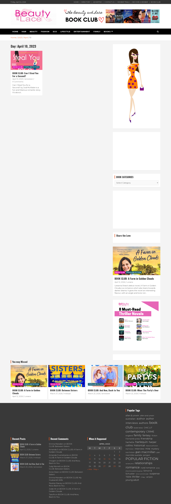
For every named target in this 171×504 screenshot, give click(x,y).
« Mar (89, 469)
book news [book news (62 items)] (138, 428)
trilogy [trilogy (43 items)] (143, 477)
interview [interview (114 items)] (139, 448)
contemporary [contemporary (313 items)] (135, 431)
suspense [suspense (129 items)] (155, 473)
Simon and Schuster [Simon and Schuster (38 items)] (142, 474)
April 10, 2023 (17, 79)
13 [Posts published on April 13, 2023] (104, 459)
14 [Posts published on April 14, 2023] (109, 459)
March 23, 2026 (94, 394)
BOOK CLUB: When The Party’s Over (142, 390)
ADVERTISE (97, 2)
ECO (55, 31)
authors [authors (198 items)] (143, 422)
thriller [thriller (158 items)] (136, 476)
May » (96, 469)
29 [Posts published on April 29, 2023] (114, 466)
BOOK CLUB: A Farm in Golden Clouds (134, 278)
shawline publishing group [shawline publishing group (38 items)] (134, 471)
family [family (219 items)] (138, 435)
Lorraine (130, 282)
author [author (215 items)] (141, 418)
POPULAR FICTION (31, 67)
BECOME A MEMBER (140, 2)
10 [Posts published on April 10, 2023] (90, 459)
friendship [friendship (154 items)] (147, 438)
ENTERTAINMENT (82, 31)
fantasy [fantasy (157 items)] (147, 435)
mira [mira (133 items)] (147, 448)
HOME (76, 2)
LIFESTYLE (65, 31)
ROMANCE (109, 384)
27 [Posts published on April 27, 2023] (104, 466)
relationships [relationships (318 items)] (143, 463)
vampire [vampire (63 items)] (149, 477)
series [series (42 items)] (158, 468)
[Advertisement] (137, 151)
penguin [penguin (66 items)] (146, 455)
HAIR (24, 31)
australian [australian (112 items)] (131, 418)
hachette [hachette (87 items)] (130, 442)
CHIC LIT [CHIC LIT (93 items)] (148, 427)
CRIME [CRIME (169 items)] (150, 431)
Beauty (33, 31)
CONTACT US (109, 2)
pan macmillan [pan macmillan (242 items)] (145, 452)
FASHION (45, 31)
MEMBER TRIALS (123, 2)
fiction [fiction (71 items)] (154, 436)
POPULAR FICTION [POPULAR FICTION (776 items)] (142, 459)
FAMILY (97, 31)
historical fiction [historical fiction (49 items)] (152, 446)
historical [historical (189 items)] (139, 445)
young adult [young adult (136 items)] (132, 480)
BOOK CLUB (155, 2)
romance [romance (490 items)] (133, 467)
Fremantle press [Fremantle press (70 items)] (133, 439)
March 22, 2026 (132, 394)
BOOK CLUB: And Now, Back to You (104, 390)
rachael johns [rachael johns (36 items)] (130, 463)
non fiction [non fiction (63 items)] (130, 452)
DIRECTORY (85, 2)
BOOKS (107, 31)
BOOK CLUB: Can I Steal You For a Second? (25, 74)
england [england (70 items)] (129, 436)
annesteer (29, 79)
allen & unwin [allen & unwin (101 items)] (132, 415)
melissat (67, 394)
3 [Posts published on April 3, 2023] (89, 455)
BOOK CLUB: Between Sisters (63, 390)
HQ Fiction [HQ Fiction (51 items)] (130, 449)
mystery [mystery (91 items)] (155, 449)
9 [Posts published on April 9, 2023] (119, 455)
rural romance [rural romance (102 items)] (148, 468)
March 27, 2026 (56, 394)
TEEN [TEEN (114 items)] (128, 477)
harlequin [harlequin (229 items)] (141, 441)
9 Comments (17, 82)
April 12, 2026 (120, 282)
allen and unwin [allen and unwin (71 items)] (147, 416)
